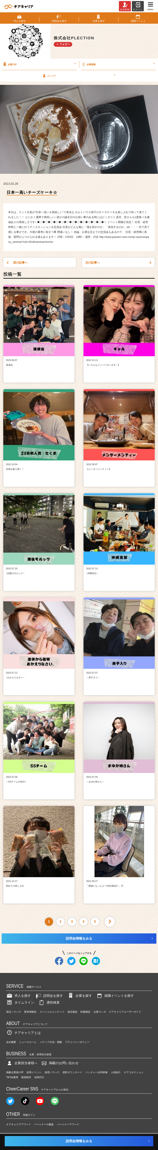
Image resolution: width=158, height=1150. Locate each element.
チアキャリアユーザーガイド (125, 1011)
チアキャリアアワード (18, 1124)
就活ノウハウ (13, 1011)
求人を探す (18, 995)
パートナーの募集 (44, 1124)
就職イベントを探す (115, 995)
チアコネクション (134, 1072)
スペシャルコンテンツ (52, 1011)
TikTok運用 (12, 1077)
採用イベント (34, 1072)
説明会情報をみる (79, 938)
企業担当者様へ (21, 1063)
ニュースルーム (27, 1042)
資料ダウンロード (72, 1072)
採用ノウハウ (52, 1072)
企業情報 (118, 64)
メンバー (78, 75)
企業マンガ (100, 1011)
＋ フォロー (63, 44)
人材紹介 (116, 1072)
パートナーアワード (68, 1124)
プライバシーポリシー (77, 1042)
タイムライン (20, 1002)
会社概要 (11, 1042)
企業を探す (79, 995)
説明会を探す (49, 995)
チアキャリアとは (23, 1033)
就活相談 (72, 1011)
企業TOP (39, 64)
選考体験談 (30, 1011)
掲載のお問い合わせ (60, 1063)
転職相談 (85, 1011)
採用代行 (39, 1077)
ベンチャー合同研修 (96, 1072)
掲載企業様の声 (14, 1072)
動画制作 (26, 1077)
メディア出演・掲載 (51, 1042)
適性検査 (49, 1002)
